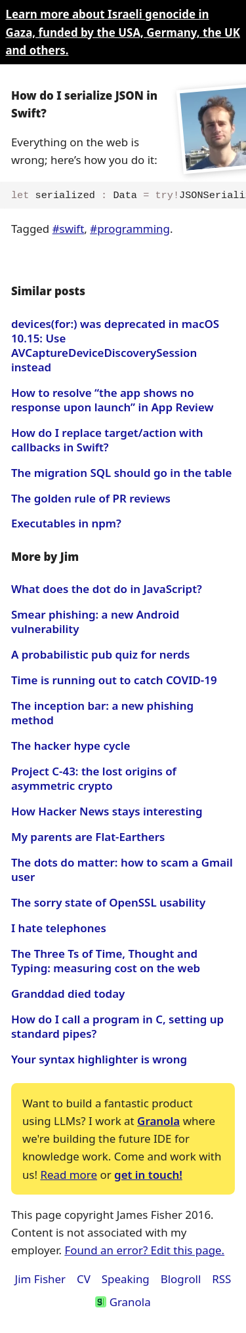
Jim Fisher (40, 1278)
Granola (158, 1120)
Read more (68, 1174)
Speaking (126, 1278)
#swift (68, 228)
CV (84, 1278)
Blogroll (181, 1278)
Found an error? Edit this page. (144, 1250)
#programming (130, 228)
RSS (221, 1278)
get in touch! (148, 1174)
